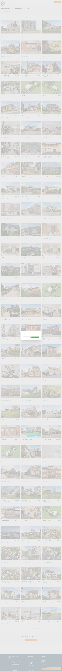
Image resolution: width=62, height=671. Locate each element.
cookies (33, 333)
